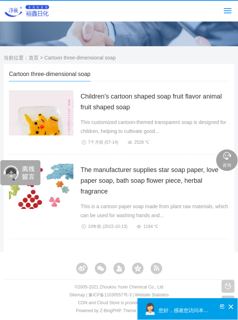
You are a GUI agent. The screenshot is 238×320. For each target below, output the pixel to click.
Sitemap (77, 294)
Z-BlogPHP (110, 310)
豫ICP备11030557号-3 (109, 294)
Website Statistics (152, 294)
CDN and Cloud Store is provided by (119, 302)
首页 (34, 58)
